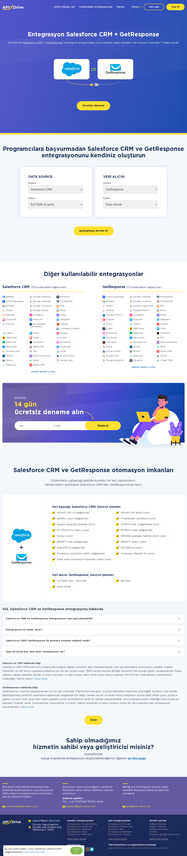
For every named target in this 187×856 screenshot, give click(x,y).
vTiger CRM (166, 360)
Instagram (38, 315)
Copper (64, 333)
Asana (9, 310)
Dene (93, 720)
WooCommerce (41, 356)
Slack (62, 310)
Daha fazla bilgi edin (34, 852)
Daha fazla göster (76, 839)
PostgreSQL (66, 301)
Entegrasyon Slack (77, 832)
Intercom (38, 319)
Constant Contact (70, 329)
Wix (35, 351)
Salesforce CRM (32, 43)
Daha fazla (40, 679)
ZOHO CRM (39, 365)
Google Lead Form (143, 306)
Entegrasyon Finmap (119, 824)
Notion (9, 360)
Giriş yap (154, 7)
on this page (137, 758)
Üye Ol (175, 7)
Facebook (65, 347)
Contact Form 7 (114, 315)
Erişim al (103, 425)
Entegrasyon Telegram (79, 829)
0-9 (166, 848)
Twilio (36, 338)
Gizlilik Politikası (157, 827)
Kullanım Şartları (158, 824)
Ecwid (109, 329)
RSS (62, 306)
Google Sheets (41, 310)
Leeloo (9, 333)
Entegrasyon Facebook (79, 827)
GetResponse (55, 43)
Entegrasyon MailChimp (80, 834)
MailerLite (11, 342)
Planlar (121, 7)
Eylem (31, 198)
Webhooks (38, 347)
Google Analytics (42, 297)
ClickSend (11, 319)
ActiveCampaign (15, 301)
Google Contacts (42, 306)
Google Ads (66, 360)
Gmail (63, 351)
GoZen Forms (67, 356)
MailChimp (11, 338)
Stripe (63, 315)
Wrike (36, 360)
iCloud (163, 356)
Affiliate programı (158, 829)
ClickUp (10, 324)
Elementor (65, 342)
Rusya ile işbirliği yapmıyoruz (164, 834)
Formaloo (111, 342)
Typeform (38, 342)
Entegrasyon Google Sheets (82, 824)
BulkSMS (10, 315)
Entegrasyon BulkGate (120, 832)
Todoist (64, 324)
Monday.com (13, 351)
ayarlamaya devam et (93, 231)
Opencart (11, 365)
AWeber (10, 297)
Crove (63, 338)
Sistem (32, 183)
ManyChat (11, 347)
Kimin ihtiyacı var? (65, 7)
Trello (36, 333)
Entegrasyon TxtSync (119, 834)
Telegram (65, 319)
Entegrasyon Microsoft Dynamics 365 (120, 828)
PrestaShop (166, 301)
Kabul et (76, 850)
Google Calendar (42, 301)
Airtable (10, 306)
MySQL (9, 356)
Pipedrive (65, 297)
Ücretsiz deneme (93, 105)
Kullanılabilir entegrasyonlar (96, 7)
